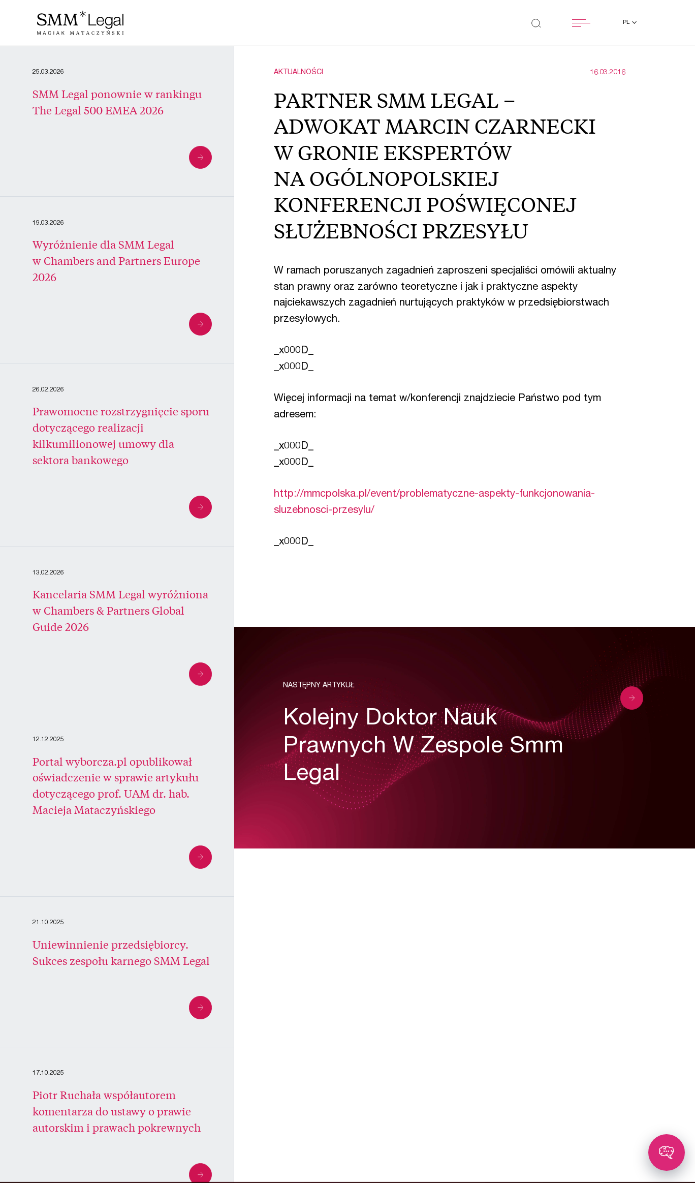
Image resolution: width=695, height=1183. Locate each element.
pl (627, 22)
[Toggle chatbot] (666, 1152)
